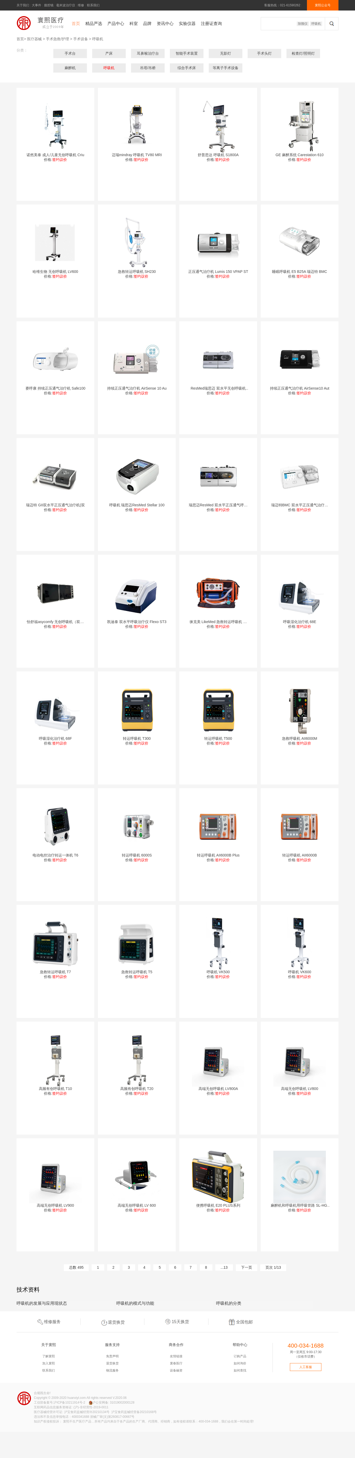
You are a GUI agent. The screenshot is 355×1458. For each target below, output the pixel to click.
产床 (109, 53)
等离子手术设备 (225, 68)
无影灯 (225, 53)
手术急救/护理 (57, 39)
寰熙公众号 (323, 5)
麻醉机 (70, 68)
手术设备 (80, 39)
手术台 (70, 53)
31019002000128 (122, 1402)
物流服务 (112, 1370)
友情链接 (176, 1356)
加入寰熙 (48, 1363)
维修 (81, 5)
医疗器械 (34, 39)
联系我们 (93, 5)
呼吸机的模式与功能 (135, 1303)
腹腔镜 (49, 5)
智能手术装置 (187, 53)
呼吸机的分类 (228, 1303)
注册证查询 (211, 23)
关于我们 (23, 5)
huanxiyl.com (76, 1398)
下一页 (246, 1267)
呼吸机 (316, 24)
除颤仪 (302, 24)
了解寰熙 (48, 1356)
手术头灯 (264, 53)
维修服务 (48, 1321)
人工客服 (305, 1367)
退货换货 (112, 1321)
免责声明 (112, 1356)
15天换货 (176, 1322)
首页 (76, 23)
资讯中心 (165, 23)
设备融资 (176, 1370)
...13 (224, 1267)
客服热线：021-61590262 (282, 5)
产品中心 (115, 23)
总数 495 (76, 1267)
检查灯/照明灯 (303, 53)
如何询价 (240, 1363)
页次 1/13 (273, 1267)
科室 (133, 23)
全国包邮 (240, 1321)
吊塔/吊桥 (148, 68)
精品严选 (93, 23)
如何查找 (240, 1370)
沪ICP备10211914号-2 (69, 1402)
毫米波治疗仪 (65, 5)
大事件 (36, 5)
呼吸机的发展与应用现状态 (42, 1303)
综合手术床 (187, 68)
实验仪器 (187, 23)
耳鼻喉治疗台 (148, 53)
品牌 (147, 23)
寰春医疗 (176, 1363)
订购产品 (240, 1356)
